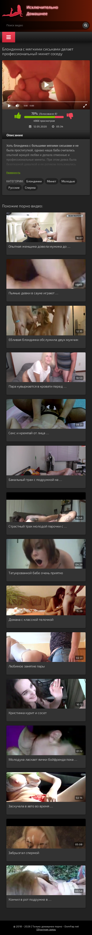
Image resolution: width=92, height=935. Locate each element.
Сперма (30, 187)
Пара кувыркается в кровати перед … (37, 386)
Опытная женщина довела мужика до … (39, 246)
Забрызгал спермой (24, 853)
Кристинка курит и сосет (28, 713)
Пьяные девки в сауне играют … (33, 293)
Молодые (68, 181)
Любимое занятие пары (27, 666)
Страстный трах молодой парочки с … (38, 526)
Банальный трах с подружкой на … (35, 479)
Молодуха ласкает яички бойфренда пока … (43, 759)
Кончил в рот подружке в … (30, 899)
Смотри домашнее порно (34, 10)
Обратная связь (46, 929)
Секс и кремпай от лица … (29, 433)
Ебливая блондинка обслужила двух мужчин (43, 340)
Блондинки (34, 181)
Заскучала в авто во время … (31, 806)
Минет (51, 181)
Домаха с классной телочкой (31, 619)
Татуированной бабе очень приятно (36, 573)
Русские (14, 187)
